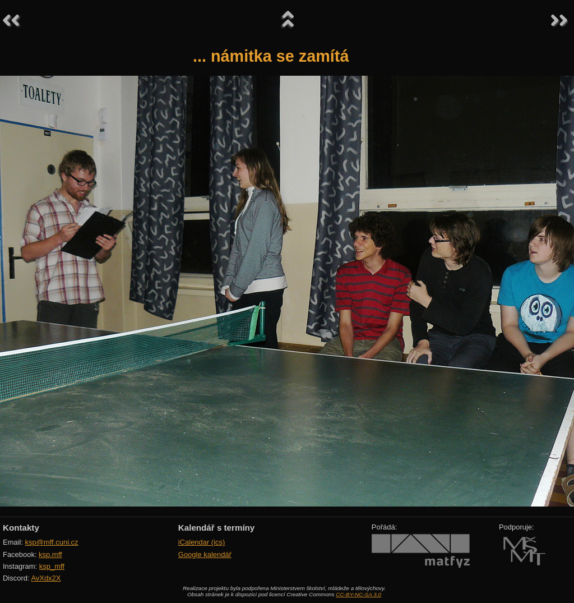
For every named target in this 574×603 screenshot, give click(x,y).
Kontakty (21, 527)
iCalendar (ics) (201, 542)
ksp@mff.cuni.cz (51, 542)
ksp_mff (51, 566)
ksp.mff (50, 554)
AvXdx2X (46, 578)
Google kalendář (205, 554)
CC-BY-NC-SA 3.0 (358, 594)
